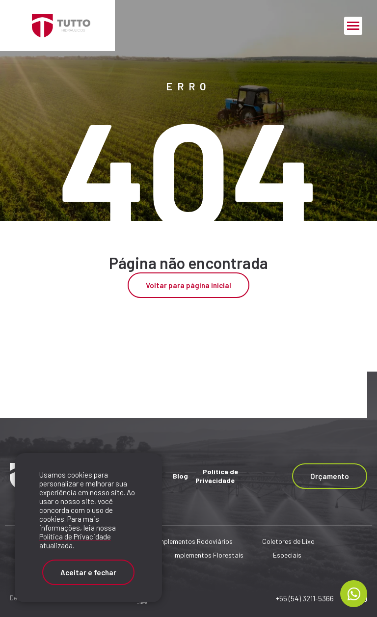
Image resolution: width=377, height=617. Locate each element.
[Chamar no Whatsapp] (353, 593)
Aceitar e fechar (88, 572)
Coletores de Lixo (288, 541)
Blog (180, 476)
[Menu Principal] (353, 26)
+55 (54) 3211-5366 (305, 598)
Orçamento (329, 476)
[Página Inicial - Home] (57, 25)
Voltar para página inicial (188, 285)
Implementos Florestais (208, 555)
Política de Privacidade (216, 475)
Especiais (287, 555)
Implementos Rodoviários (195, 541)
